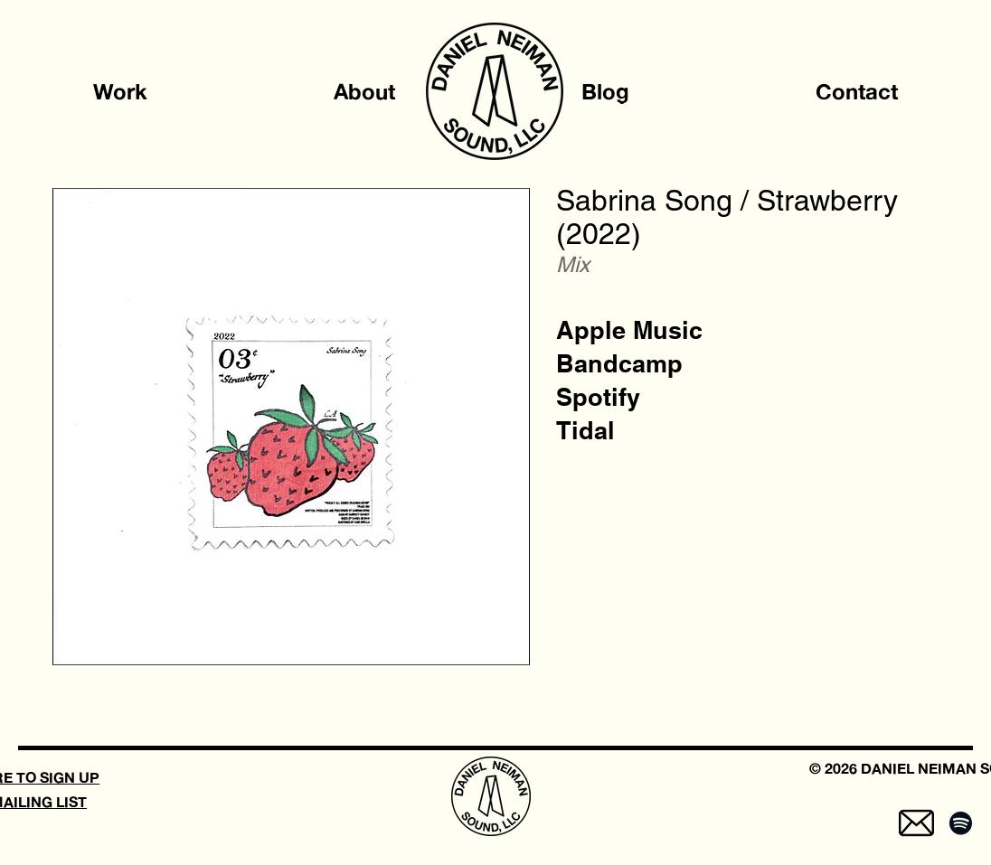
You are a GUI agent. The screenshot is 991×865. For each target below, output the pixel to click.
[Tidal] (585, 430)
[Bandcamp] (619, 364)
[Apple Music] (629, 330)
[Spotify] (598, 397)
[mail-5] (916, 823)
